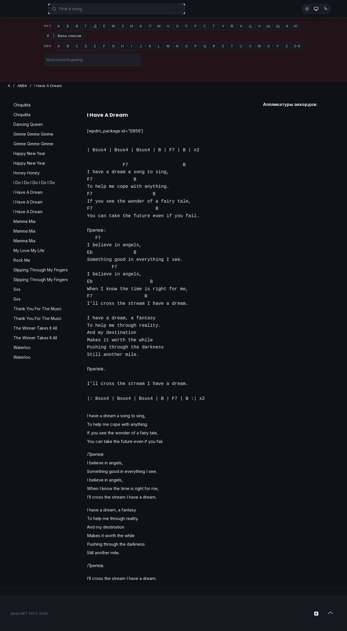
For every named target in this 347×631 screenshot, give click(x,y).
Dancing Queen (28, 124)
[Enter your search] (116, 9)
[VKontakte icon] (316, 613)
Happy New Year (29, 153)
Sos (17, 289)
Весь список (70, 35)
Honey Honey (26, 172)
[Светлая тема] (307, 9)
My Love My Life (28, 250)
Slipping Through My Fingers (40, 269)
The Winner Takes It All (35, 328)
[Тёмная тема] (325, 9)
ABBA (22, 85)
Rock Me (21, 260)
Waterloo (22, 347)
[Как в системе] (316, 9)
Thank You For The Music (37, 308)
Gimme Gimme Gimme (33, 134)
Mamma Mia (24, 221)
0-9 (297, 46)
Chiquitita (22, 104)
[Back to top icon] (331, 613)
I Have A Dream (27, 192)
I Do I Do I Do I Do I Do (34, 182)
